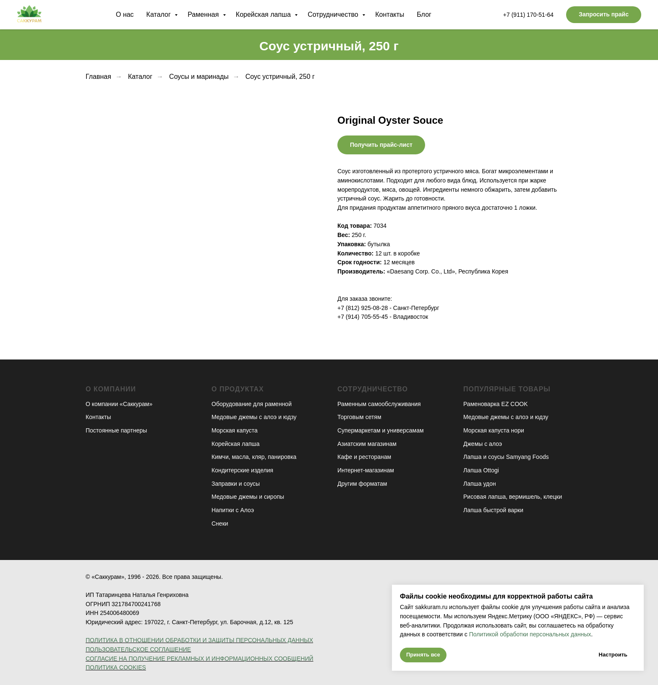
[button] (603, 14)
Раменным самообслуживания (379, 404)
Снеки (220, 523)
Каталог (159, 14)
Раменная (204, 14)
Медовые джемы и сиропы (248, 496)
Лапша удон (479, 483)
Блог (424, 14)
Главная (98, 76)
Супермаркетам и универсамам (380, 430)
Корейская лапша (264, 14)
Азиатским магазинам (367, 443)
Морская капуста (235, 430)
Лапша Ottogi (481, 470)
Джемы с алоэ (482, 443)
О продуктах (238, 389)
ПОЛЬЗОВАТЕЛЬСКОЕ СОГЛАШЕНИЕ (138, 649)
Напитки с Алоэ (233, 510)
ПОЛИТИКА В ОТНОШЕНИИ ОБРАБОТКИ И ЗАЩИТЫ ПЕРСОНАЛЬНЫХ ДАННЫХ (199, 640)
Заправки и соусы (236, 483)
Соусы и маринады (199, 76)
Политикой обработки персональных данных (529, 634)
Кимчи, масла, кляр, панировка (254, 456)
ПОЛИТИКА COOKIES (116, 667)
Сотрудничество (334, 14)
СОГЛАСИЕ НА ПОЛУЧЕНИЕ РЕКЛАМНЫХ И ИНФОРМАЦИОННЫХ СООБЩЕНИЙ (199, 658)
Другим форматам (362, 483)
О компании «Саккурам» (119, 404)
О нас (125, 14)
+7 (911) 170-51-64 (528, 14)
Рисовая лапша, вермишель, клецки (512, 496)
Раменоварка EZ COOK (495, 404)
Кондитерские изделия (242, 470)
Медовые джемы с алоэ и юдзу (254, 417)
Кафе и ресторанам (364, 456)
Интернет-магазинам (365, 470)
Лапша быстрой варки (493, 510)
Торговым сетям (359, 417)
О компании (111, 389)
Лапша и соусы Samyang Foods (506, 456)
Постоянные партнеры (116, 430)
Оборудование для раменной (252, 404)
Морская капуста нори (493, 430)
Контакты (389, 14)
